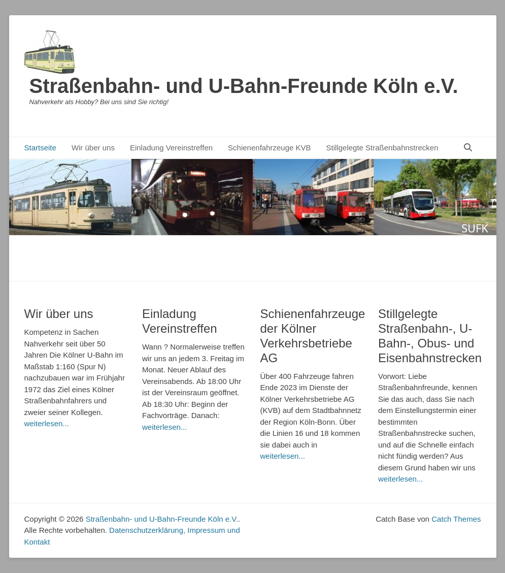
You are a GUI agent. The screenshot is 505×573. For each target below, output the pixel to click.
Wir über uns (93, 147)
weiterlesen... (46, 423)
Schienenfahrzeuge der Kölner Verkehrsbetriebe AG (312, 335)
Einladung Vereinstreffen (171, 147)
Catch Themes (456, 519)
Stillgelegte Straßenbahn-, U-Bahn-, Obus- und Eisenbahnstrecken (430, 335)
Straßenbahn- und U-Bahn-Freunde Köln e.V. (243, 86)
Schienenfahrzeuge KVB (269, 147)
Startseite (40, 147)
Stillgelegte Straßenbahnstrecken (382, 147)
